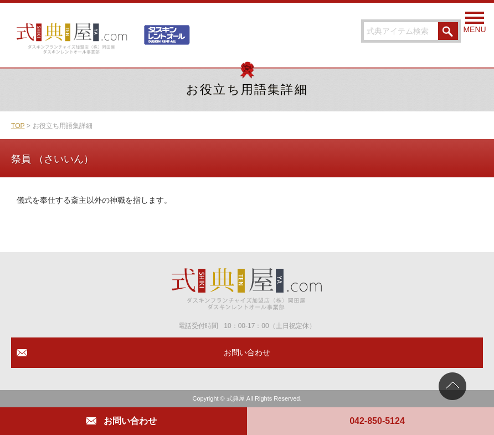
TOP (17, 126)
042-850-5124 (377, 421)
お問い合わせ (130, 421)
